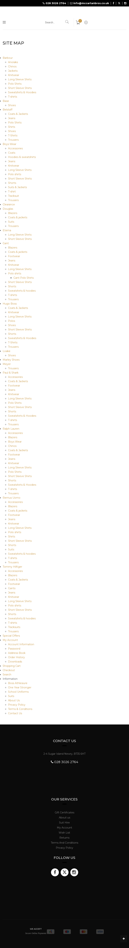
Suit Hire (64, 822)
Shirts (11, 126)
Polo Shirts (14, 83)
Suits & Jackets (17, 187)
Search (7, 674)
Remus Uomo (11, 497)
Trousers (13, 139)
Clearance (9, 204)
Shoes (12, 105)
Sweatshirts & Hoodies (22, 92)
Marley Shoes (11, 359)
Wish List (64, 832)
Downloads (15, 661)
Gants (11, 588)
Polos (11, 321)
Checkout (9, 670)
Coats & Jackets (18, 114)
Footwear (14, 256)
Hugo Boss (10, 303)
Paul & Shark (10, 372)
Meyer (7, 364)
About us (64, 817)
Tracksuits (14, 627)
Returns (64, 837)
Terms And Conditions (64, 842)
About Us (14, 700)
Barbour (8, 57)
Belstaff (7, 109)
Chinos (12, 66)
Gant (6, 243)
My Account (10, 640)
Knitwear (13, 75)
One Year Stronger (19, 687)
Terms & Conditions (20, 709)
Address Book (16, 653)
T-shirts (12, 96)
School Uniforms (18, 691)
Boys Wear (9, 144)
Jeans (11, 118)
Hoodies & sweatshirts (22, 157)
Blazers (12, 213)
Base (6, 101)
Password (14, 648)
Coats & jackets (17, 217)
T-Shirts (12, 135)
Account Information (21, 644)
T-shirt (12, 191)
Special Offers (11, 635)
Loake (6, 351)
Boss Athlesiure (17, 683)
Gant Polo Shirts (23, 277)
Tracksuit (13, 195)
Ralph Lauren (11, 428)
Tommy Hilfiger (12, 566)
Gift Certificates (64, 812)
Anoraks (13, 62)
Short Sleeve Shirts (20, 88)
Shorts (12, 183)
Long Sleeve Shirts (19, 79)
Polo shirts (14, 174)
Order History (16, 657)
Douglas (8, 208)
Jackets (13, 70)
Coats (11, 152)
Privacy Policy (16, 704)
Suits (11, 221)
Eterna (7, 230)
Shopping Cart (12, 666)
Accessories (15, 148)
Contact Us (15, 713)
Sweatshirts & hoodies (22, 290)
